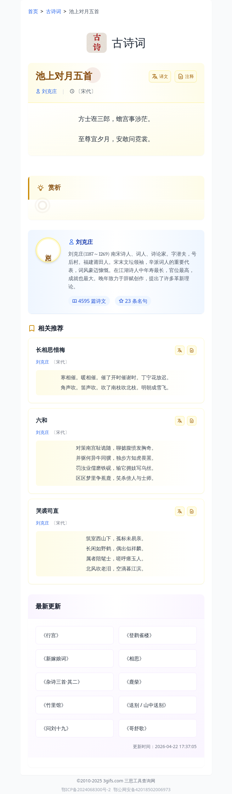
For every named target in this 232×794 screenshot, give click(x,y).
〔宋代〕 (83, 91)
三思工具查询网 (139, 781)
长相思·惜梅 (50, 350)
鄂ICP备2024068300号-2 (86, 789)
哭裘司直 (47, 511)
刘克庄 (46, 91)
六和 (41, 420)
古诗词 (53, 11)
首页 (33, 11)
